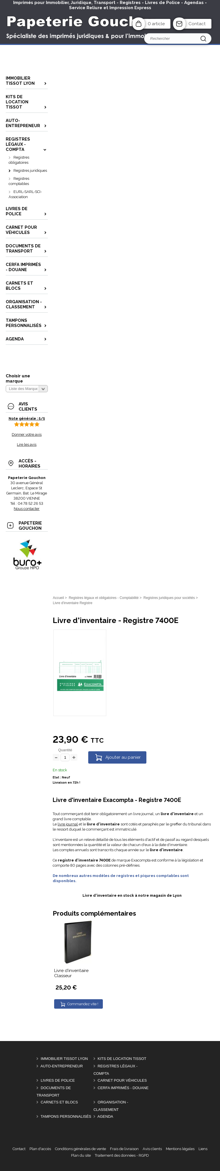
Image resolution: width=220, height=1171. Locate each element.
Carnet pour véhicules (122, 1080)
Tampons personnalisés (66, 1116)
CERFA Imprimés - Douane (123, 1088)
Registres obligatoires (19, 160)
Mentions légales (180, 1149)
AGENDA (105, 1116)
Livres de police (58, 1080)
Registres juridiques (30, 170)
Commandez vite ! (82, 1004)
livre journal (68, 824)
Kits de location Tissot (122, 1058)
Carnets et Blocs (59, 1102)
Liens (203, 1149)
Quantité (65, 750)
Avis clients (152, 1149)
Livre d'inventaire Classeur (71, 973)
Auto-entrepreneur (61, 1066)
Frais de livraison (124, 1149)
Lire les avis (26, 444)
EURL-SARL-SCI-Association (25, 194)
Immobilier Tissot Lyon (64, 1058)
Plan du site (81, 1155)
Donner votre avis (27, 434)
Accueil (58, 598)
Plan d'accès (40, 1149)
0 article (156, 23)
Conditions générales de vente (80, 1149)
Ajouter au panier (123, 757)
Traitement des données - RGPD (122, 1155)
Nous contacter (27, 508)
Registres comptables (19, 181)
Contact (197, 23)
